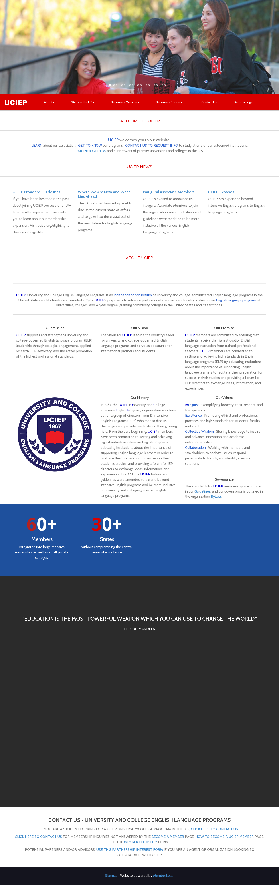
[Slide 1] (113, 85)
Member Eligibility (140, 842)
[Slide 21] (166, 85)
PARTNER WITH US (90, 151)
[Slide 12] (142, 85)
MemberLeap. (163, 875)
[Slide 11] (139, 85)
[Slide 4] (121, 85)
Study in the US (83, 102)
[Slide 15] (150, 85)
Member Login (243, 102)
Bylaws (216, 496)
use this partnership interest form (129, 849)
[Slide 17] (155, 85)
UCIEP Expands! (221, 192)
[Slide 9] (134, 85)
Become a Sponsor (170, 102)
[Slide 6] (126, 85)
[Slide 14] (147, 85)
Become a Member (125, 102)
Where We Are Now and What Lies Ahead (104, 194)
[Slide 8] (131, 85)
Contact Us (209, 102)
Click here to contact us (38, 837)
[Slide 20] (163, 85)
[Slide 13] (145, 85)
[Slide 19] (161, 85)
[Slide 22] (169, 85)
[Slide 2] (115, 85)
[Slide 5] (123, 85)
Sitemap (111, 875)
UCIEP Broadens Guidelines (36, 192)
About (49, 102)
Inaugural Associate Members (168, 192)
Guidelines (202, 491)
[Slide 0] (110, 85)
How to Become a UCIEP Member (224, 837)
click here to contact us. (215, 829)
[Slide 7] (129, 85)
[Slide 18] (158, 85)
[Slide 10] (137, 85)
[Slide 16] (153, 85)
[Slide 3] (118, 85)
